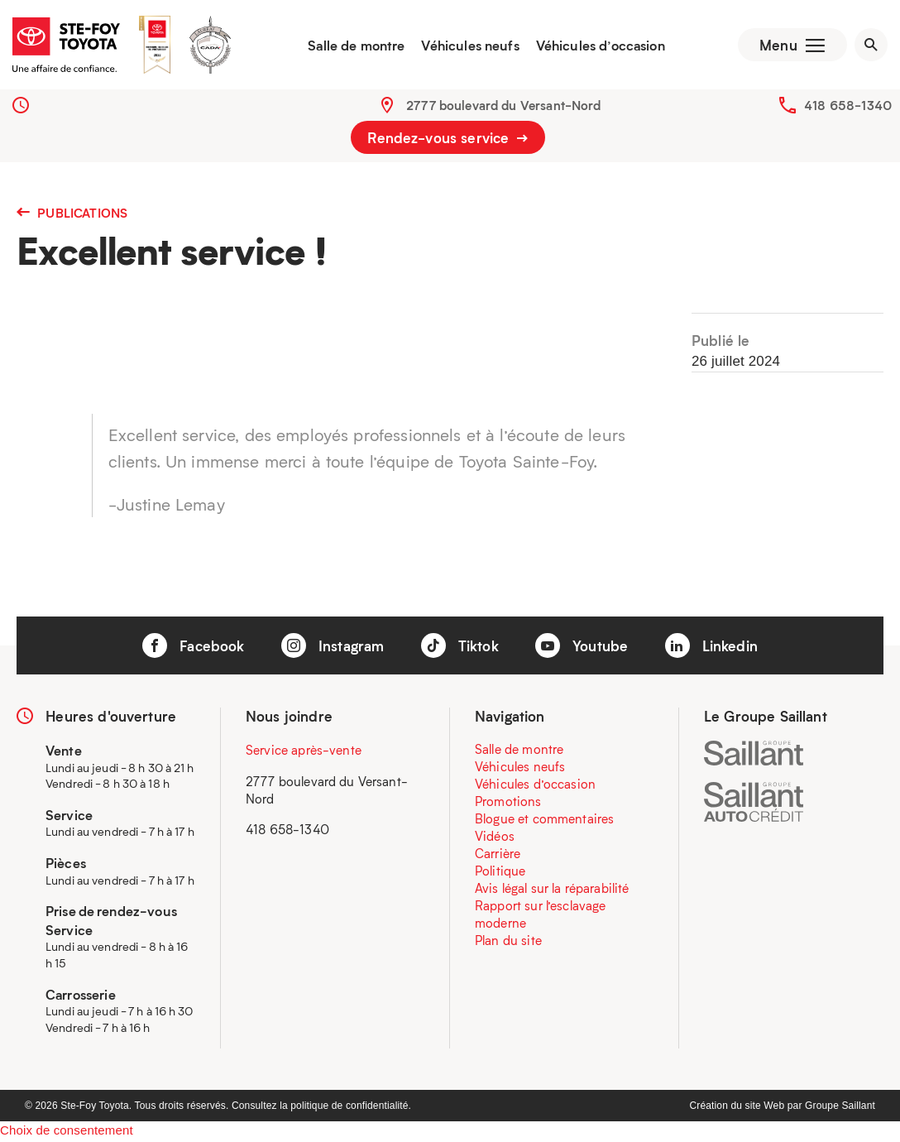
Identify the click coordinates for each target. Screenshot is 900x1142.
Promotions (508, 802)
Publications (72, 214)
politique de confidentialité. (350, 1108)
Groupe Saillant (840, 1108)
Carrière (497, 855)
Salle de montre (354, 45)
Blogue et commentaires (544, 820)
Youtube (581, 647)
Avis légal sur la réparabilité (552, 889)
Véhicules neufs (468, 45)
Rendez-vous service (447, 139)
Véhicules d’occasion (598, 45)
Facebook (193, 647)
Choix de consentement (66, 1132)
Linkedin (711, 647)
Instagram (333, 647)
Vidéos (495, 837)
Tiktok (460, 647)
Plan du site (508, 941)
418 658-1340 (848, 106)
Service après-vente (303, 751)
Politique (500, 872)
